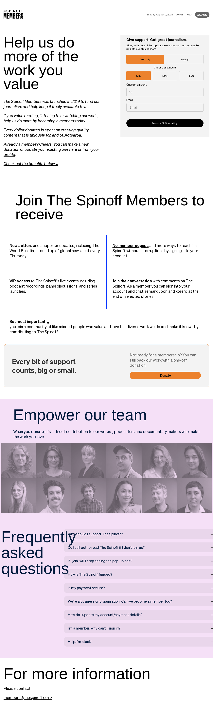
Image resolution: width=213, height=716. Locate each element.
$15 (138, 75)
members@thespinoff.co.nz (28, 697)
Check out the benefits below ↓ (31, 163)
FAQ (189, 14)
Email (129, 100)
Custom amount (136, 84)
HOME (179, 14)
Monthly (145, 59)
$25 (165, 75)
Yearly (184, 59)
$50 (191, 75)
